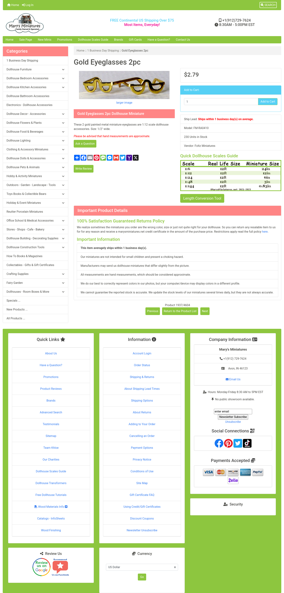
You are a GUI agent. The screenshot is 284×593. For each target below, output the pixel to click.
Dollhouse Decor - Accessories (35, 114)
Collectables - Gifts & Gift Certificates (30, 265)
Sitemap (51, 436)
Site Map (142, 483)
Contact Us (183, 39)
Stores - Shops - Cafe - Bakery (35, 229)
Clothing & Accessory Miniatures (35, 149)
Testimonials (51, 424)
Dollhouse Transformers (51, 483)
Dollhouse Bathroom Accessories (28, 96)
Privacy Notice (142, 459)
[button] (268, 5)
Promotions (64, 39)
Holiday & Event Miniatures (35, 203)
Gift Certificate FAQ (142, 495)
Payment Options (142, 447)
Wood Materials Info (51, 506)
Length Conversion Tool (202, 198)
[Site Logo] (49, 23)
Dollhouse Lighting (35, 140)
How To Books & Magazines (24, 256)
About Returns (142, 412)
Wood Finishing (51, 530)
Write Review (83, 168)
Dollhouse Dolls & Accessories (35, 158)
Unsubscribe (233, 422)
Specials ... (13, 300)
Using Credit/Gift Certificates (142, 506)
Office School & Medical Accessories (35, 220)
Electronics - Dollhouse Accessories (29, 105)
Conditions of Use (142, 471)
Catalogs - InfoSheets (51, 518)
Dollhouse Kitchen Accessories (35, 87)
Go (142, 577)
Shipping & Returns (142, 377)
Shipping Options (142, 400)
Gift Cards (135, 39)
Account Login (142, 353)
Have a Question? (159, 39)
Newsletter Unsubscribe (142, 530)
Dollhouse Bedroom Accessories (35, 78)
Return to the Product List (180, 311)
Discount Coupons (142, 518)
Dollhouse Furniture (35, 69)
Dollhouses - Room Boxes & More (35, 291)
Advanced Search (51, 412)
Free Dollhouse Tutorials (51, 495)
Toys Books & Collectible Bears (35, 194)
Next (205, 311)
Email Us (233, 379)
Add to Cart (267, 101)
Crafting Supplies (35, 274)
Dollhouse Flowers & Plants (35, 122)
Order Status (142, 365)
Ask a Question (85, 143)
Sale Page (25, 39)
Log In (28, 5)
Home (13, 5)
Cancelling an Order (141, 436)
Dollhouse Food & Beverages (35, 131)
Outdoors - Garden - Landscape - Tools (35, 185)
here (265, 231)
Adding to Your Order (142, 424)
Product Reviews (51, 388)
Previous (152, 311)
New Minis (44, 39)
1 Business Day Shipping (103, 50)
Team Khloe (51, 447)
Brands (118, 39)
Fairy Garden (35, 283)
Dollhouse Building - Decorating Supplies (35, 238)
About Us (51, 353)
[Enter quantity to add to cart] (221, 101)
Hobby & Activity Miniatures (35, 176)
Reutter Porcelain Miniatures (25, 211)
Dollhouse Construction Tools (35, 247)
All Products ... (16, 318)
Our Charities (51, 459)
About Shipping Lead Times (142, 388)
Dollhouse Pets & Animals (35, 167)
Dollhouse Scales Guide (93, 39)
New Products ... (17, 309)
